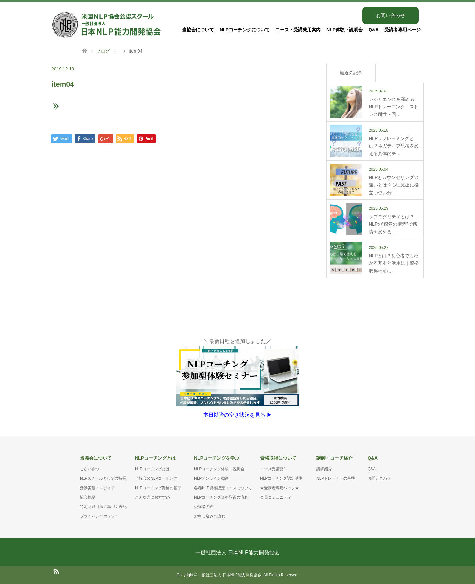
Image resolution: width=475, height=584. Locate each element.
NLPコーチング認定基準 (281, 478)
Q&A (374, 29)
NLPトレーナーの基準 (335, 478)
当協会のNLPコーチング (156, 478)
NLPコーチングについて (245, 29)
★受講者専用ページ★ (279, 488)
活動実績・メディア (97, 488)
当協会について (198, 29)
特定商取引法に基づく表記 (103, 506)
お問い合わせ (390, 15)
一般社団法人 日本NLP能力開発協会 (237, 552)
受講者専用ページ (402, 29)
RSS (56, 571)
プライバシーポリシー (99, 516)
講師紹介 (324, 469)
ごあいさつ (89, 469)
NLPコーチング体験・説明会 (219, 469)
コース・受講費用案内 (298, 29)
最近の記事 (351, 72)
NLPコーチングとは (152, 469)
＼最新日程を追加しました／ (237, 378)
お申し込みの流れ (209, 516)
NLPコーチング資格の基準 (158, 488)
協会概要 (87, 497)
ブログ (103, 51)
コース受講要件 (273, 469)
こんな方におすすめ (152, 497)
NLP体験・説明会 (344, 29)
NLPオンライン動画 (211, 478)
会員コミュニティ (275, 497)
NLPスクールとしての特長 (103, 478)
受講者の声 (204, 506)
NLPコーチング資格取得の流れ (221, 497)
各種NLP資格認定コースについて (223, 488)
